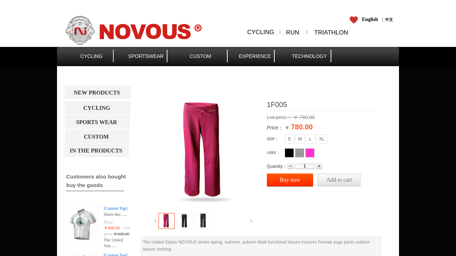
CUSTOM (200, 56)
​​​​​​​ (365, 19)
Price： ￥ (278, 127)
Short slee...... (115, 214)
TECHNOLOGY (309, 56)
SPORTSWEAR (146, 56)
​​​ (389, 19)
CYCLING (91, 56)
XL (322, 139)
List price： (280, 117)
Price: (109, 222)
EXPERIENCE (255, 56)
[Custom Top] (116, 208)
